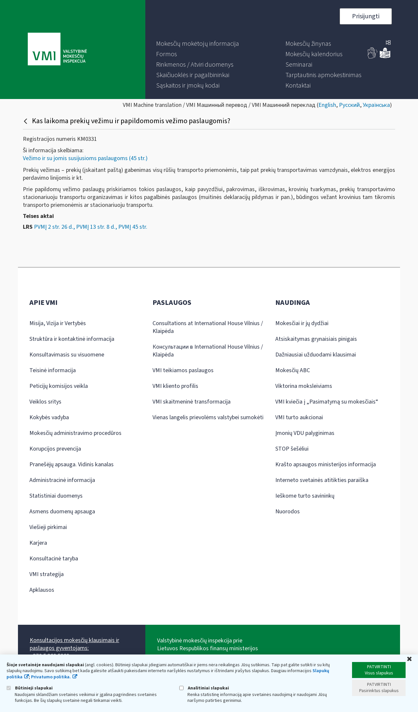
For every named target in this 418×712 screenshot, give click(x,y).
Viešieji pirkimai (48, 527)
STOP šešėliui (292, 449)
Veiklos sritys (45, 402)
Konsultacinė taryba (53, 559)
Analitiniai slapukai (204, 688)
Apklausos (41, 590)
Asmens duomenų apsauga (62, 511)
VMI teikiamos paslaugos (183, 370)
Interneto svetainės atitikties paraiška (321, 480)
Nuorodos (287, 511)
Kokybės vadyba (49, 417)
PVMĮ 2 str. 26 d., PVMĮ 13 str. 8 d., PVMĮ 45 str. (90, 227)
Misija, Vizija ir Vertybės (57, 323)
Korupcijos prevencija (55, 449)
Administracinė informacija (62, 480)
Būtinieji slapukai (30, 688)
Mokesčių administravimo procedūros (75, 433)
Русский (349, 105)
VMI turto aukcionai (299, 417)
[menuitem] (197, 43)
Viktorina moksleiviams (303, 386)
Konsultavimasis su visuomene (66, 355)
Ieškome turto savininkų (304, 496)
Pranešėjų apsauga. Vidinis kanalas (71, 464)
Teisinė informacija (52, 370)
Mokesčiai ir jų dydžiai (302, 323)
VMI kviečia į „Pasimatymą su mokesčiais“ (326, 402)
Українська (376, 105)
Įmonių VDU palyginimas (304, 433)
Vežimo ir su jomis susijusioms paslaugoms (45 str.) (85, 158)
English (327, 105)
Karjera (38, 543)
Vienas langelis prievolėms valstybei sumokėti (208, 417)
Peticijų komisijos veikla (58, 386)
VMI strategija (46, 574)
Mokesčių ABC (292, 370)
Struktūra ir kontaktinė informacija (71, 339)
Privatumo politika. (51, 677)
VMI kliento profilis (175, 386)
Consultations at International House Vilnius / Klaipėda (208, 327)
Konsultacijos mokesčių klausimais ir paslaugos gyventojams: (74, 644)
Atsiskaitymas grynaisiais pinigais (316, 339)
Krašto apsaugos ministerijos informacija (325, 464)
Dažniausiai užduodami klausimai (315, 355)
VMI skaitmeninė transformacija (192, 402)
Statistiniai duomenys (56, 496)
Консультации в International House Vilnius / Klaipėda (208, 351)
